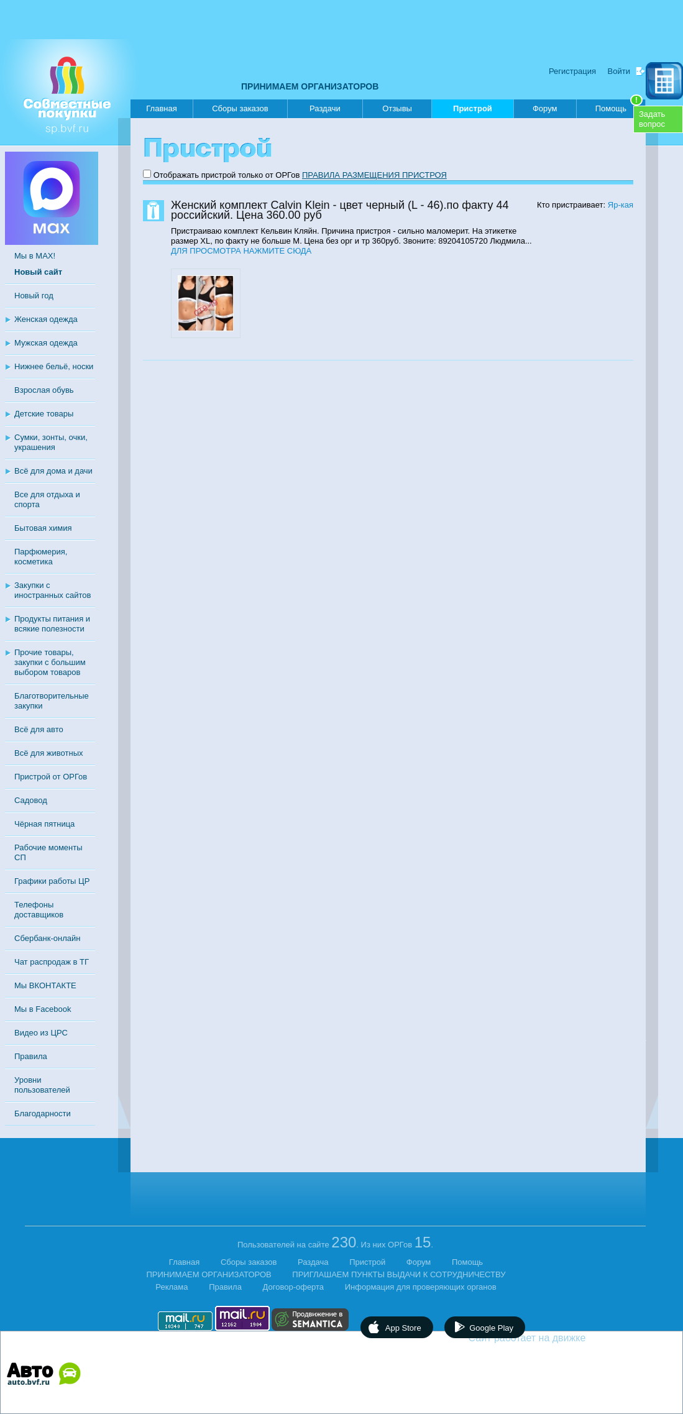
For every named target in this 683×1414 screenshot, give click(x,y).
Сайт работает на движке (554, 1338)
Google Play (491, 1328)
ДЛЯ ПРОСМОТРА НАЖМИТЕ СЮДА (241, 250)
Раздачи (325, 108)
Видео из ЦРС (41, 1032)
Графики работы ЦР (51, 881)
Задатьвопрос (652, 119)
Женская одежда (46, 319)
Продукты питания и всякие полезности (52, 623)
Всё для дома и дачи (53, 470)
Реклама (171, 1287)
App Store (403, 1328)
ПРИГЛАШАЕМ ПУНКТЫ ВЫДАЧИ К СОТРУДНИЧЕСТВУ (398, 1274)
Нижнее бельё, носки (53, 366)
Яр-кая (620, 204)
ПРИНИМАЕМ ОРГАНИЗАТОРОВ (309, 86)
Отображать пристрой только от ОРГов (227, 175)
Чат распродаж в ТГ (51, 961)
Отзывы (397, 108)
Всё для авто (38, 729)
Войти (619, 71)
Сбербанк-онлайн (47, 938)
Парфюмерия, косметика (40, 556)
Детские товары (43, 413)
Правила (30, 1056)
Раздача (313, 1262)
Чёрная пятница (44, 824)
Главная (161, 108)
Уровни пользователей (42, 1085)
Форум (545, 108)
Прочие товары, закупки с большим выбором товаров (50, 662)
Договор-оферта (293, 1287)
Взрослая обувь (44, 390)
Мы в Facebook (42, 1009)
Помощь (619, 106)
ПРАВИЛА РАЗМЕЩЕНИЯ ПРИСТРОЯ (374, 175)
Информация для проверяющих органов (421, 1287)
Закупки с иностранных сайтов (52, 590)
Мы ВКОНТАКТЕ (45, 985)
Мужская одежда (46, 342)
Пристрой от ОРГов (50, 776)
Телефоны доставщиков (38, 909)
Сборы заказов (240, 108)
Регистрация (572, 71)
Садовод (30, 800)
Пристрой (472, 111)
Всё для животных (48, 753)
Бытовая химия (43, 528)
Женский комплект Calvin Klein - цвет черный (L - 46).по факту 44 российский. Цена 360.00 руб (340, 210)
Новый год (33, 295)
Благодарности (42, 1113)
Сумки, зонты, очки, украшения (51, 442)
